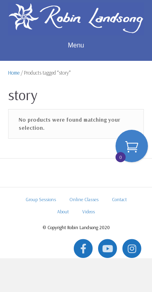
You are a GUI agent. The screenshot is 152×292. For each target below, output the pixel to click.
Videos (88, 211)
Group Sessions (41, 199)
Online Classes (83, 199)
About (63, 211)
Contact (119, 199)
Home (13, 72)
